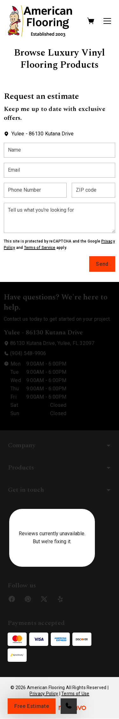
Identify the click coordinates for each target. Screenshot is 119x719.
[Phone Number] (35, 190)
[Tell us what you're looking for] (59, 218)
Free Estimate (31, 706)
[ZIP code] (93, 190)
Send (102, 264)
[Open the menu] (107, 21)
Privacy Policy (44, 693)
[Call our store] (69, 706)
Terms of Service (40, 247)
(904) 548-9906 (28, 353)
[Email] (59, 170)
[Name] (59, 150)
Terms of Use (75, 693)
